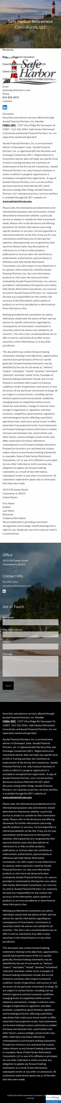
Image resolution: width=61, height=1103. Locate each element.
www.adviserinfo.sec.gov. (17, 201)
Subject (18, 641)
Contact (6, 78)
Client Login (8, 71)
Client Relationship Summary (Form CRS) (24, 64)
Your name (19, 617)
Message (19, 653)
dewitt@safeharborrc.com (17, 585)
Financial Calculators (23, 56)
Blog (4, 56)
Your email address (24, 629)
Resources (8, 49)
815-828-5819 (11, 97)
